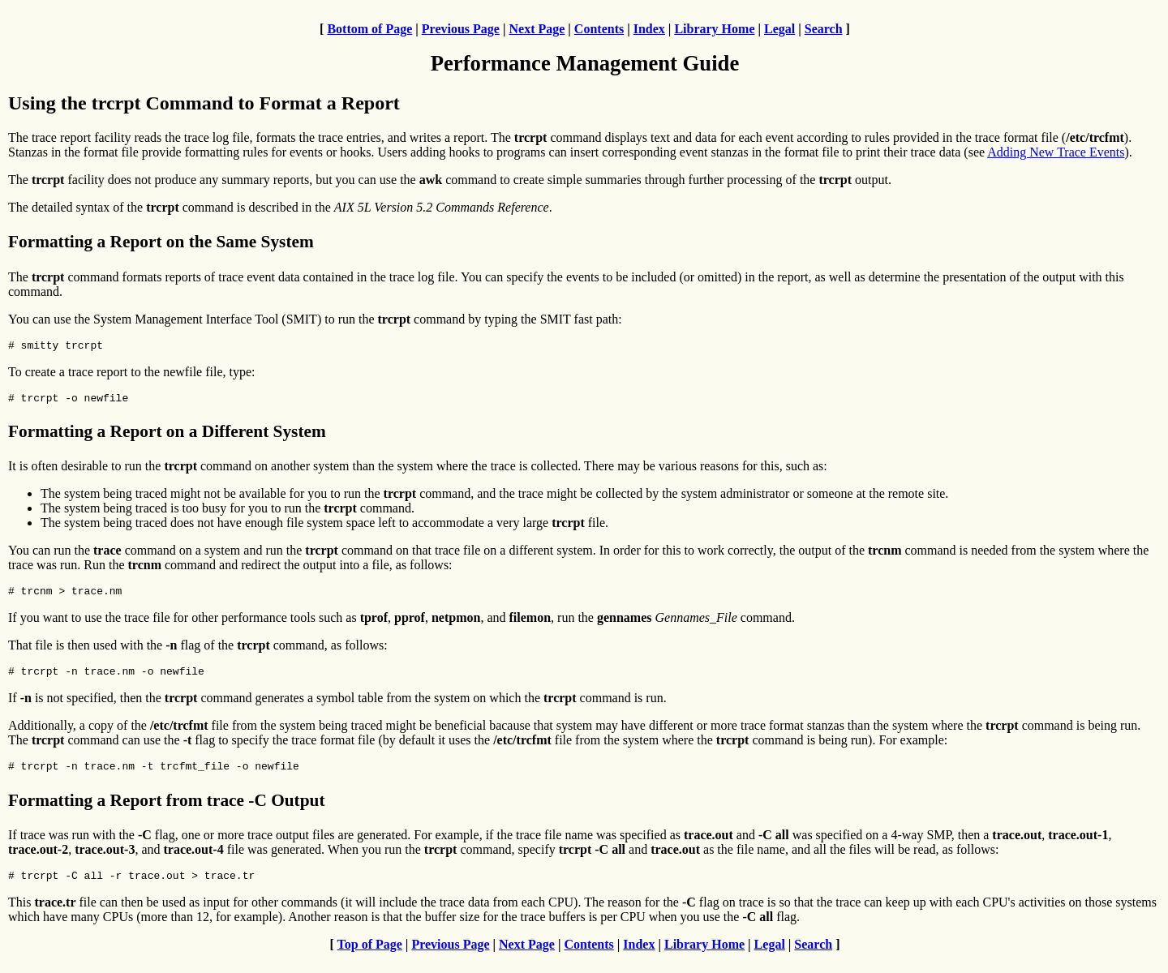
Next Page (537, 29)
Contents (599, 29)
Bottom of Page (369, 29)
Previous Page (461, 29)
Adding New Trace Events (1055, 152)
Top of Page (369, 959)
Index (649, 29)
